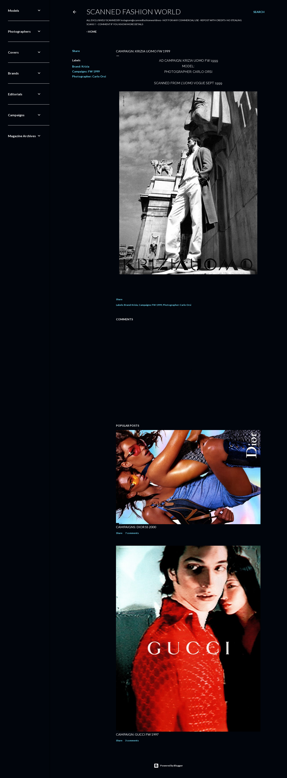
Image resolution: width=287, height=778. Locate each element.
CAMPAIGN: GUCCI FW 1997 (137, 734)
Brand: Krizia (80, 66)
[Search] (258, 12)
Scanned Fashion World (133, 11)
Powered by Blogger (168, 765)
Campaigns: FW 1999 (86, 71)
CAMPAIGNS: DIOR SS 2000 (136, 527)
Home (92, 31)
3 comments (132, 740)
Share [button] (76, 51)
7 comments (132, 533)
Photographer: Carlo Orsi (89, 76)
